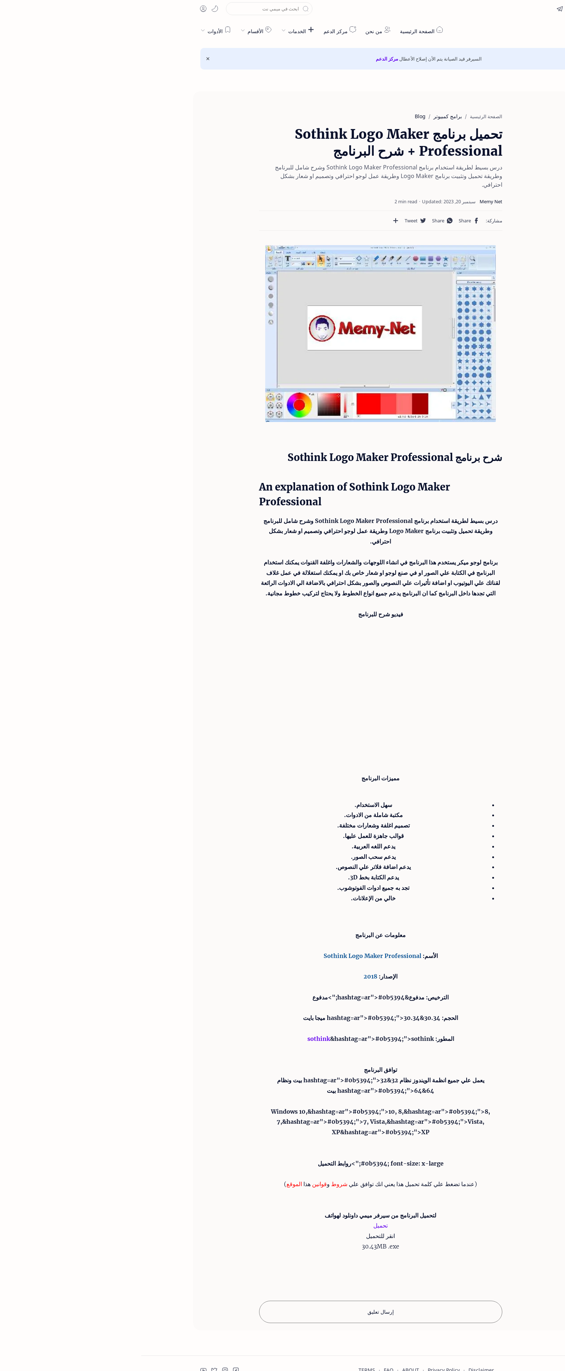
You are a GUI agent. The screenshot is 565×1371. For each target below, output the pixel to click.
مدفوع (275, 963)
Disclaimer (340, 1336)
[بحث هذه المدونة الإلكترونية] (128, 8)
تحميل (239, 1191)
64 (289, 1056)
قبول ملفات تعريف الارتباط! (492, 1340)
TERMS (225, 1336)
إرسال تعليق (239, 1278)
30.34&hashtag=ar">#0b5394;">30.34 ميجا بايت (230, 984)
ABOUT (269, 1336)
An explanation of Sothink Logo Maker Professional (474, 143)
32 (253, 1046)
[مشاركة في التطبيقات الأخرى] (273, 212)
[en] (488, 8)
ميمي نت (473, 30)
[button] (472, 8)
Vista (236, 1088)
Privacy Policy (302, 1336)
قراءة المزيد (437, 1340)
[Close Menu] (66, 59)
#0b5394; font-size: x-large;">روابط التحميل (239, 1129)
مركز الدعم (246, 59)
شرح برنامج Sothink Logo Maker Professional (469, 122)
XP (195, 1098)
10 (161, 1077)
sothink (177, 1004)
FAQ (247, 1336)
